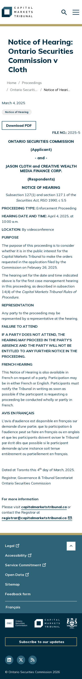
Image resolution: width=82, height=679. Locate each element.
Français (13, 607)
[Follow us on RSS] (32, 660)
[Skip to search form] (64, 12)
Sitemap (12, 584)
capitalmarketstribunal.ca (44, 507)
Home (11, 82)
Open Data (17, 574)
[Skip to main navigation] (76, 11)
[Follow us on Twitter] (21, 660)
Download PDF (19, 125)
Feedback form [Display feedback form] (18, 594)
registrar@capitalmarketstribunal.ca (37, 518)
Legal (13, 545)
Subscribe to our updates (41, 642)
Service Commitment (26, 565)
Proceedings (32, 82)
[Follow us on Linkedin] (9, 660)
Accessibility (19, 555)
